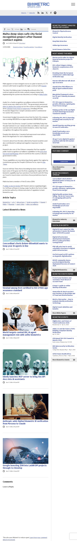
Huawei (43, 86)
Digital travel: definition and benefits (62, 308)
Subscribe (32, 12)
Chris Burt (22, 43)
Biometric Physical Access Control (62, 32)
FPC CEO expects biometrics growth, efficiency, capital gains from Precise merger (64, 104)
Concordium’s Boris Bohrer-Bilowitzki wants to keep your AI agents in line (25, 244)
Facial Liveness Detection (61, 49)
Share (8, 29)
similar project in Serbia (12, 186)
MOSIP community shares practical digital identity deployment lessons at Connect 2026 (64, 263)
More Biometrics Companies (58, 168)
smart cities (20, 204)
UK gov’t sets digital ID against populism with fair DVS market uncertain (64, 141)
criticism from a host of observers (18, 108)
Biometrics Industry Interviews (60, 220)
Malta (5, 204)
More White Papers (59, 313)
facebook (51, 13)
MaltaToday (43, 94)
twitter (47, 13)
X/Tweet (17, 29)
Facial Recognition (29, 47)
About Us (23, 12)
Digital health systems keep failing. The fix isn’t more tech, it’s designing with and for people (63, 197)
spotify (55, 13)
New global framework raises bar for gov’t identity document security (64, 96)
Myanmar (11, 204)
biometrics (6, 202)
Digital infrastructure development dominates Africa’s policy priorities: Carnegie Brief (61, 239)
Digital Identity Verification (62, 37)
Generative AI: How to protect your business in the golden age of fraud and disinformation (64, 293)
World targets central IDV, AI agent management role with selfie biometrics (22, 333)
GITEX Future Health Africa (64, 355)
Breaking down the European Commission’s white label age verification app (63, 75)
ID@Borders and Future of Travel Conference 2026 (64, 323)
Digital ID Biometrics (60, 270)
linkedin (43, 13)
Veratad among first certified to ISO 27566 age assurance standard (25, 289)
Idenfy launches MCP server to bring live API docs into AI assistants (24, 377)
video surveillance (32, 204)
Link (25, 29)
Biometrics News (18, 47)
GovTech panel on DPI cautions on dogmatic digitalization (63, 255)
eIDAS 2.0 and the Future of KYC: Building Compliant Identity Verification (64, 331)
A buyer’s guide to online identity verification (61, 286)
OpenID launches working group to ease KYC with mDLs (64, 126)
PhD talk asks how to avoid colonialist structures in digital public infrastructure (64, 248)
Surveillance (38, 47)
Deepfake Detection (60, 41)
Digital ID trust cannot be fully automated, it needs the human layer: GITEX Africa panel (64, 231)
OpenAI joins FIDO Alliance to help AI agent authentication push (63, 88)
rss (38, 13)
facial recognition (32, 202)
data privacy (21, 202)
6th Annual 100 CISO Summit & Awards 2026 (64, 340)
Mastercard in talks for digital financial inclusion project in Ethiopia (63, 59)
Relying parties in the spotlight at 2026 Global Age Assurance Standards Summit (64, 112)
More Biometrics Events (61, 360)
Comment (33, 29)
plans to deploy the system (12, 106)
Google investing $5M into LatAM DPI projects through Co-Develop (25, 466)
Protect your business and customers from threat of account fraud (62, 279)
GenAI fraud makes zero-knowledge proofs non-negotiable (61, 133)
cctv (13, 202)
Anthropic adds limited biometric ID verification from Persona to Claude (25, 422)
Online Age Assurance (60, 45)
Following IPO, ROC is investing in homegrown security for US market (63, 119)
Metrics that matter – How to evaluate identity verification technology (63, 301)
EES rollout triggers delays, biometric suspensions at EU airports (63, 67)
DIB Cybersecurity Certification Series (64, 348)
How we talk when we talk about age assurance (64, 82)
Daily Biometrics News (60, 147)
